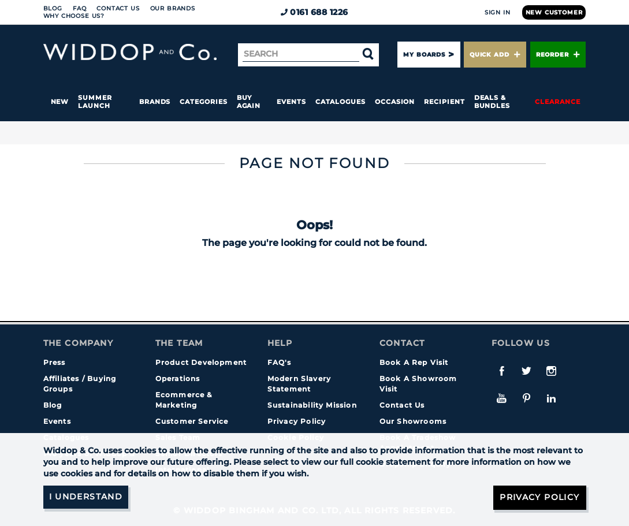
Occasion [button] (395, 102)
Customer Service (192, 421)
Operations (177, 378)
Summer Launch (95, 102)
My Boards (424, 54)
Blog (52, 8)
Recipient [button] (444, 102)
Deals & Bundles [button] (492, 102)
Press (54, 362)
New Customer (554, 12)
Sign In (498, 12)
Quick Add (495, 54)
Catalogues (340, 102)
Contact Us (117, 8)
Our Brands (172, 8)
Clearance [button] (557, 102)
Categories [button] (203, 102)
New (60, 102)
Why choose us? (74, 16)
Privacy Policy (296, 421)
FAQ (80, 8)
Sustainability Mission (312, 405)
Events (291, 102)
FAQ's (279, 362)
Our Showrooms (413, 421)
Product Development (201, 362)
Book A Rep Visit (414, 362)
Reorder (558, 54)
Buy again (249, 102)
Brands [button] (155, 102)
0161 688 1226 (314, 12)
